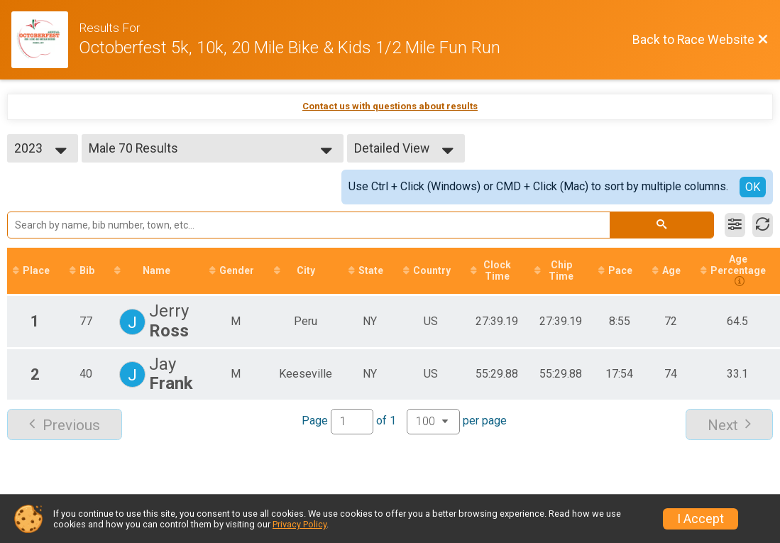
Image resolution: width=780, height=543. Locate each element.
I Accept (700, 519)
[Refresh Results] (762, 225)
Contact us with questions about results (390, 106)
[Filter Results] (735, 225)
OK (752, 187)
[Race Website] (45, 39)
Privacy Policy (299, 524)
